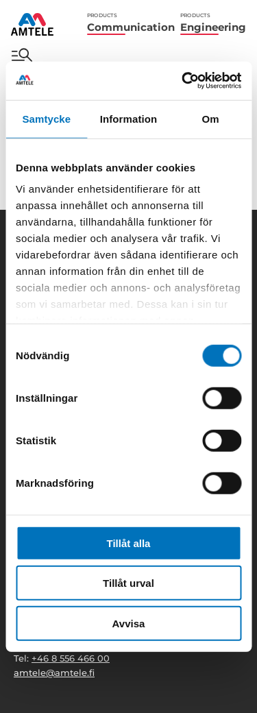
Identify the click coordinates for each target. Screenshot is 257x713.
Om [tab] (210, 118)
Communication (131, 23)
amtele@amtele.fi (54, 672)
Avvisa (128, 623)
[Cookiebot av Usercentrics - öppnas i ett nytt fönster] (183, 81)
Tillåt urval (128, 583)
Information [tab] (129, 118)
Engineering (213, 23)
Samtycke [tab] (46, 118)
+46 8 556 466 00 (71, 658)
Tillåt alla (129, 542)
